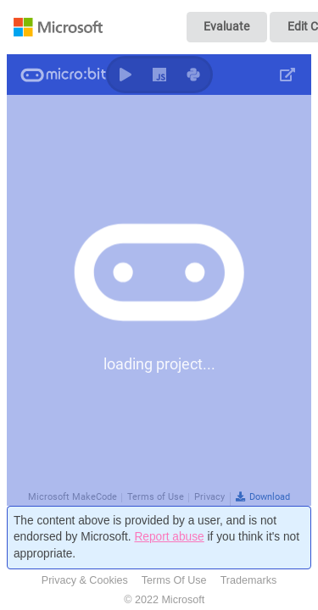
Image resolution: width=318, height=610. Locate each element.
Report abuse (169, 536)
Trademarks (248, 580)
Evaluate (226, 26)
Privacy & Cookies (85, 580)
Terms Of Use (174, 580)
